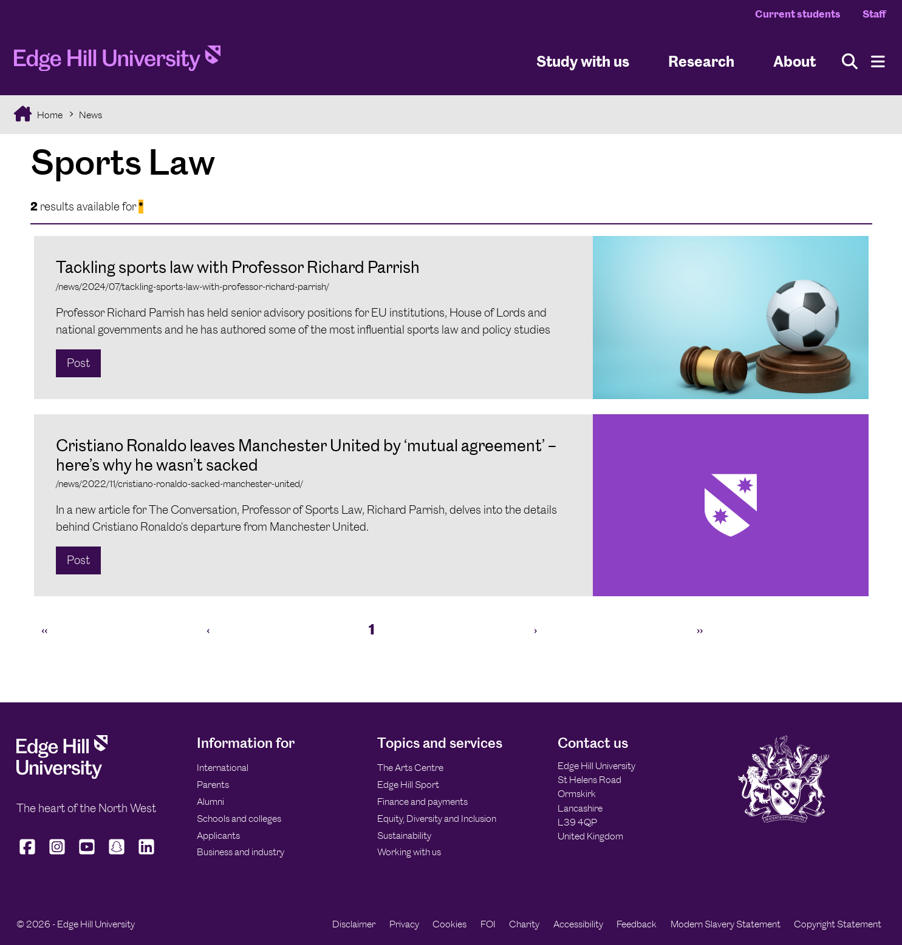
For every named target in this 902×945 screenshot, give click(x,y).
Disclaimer (353, 924)
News (90, 115)
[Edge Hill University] (62, 775)
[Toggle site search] (849, 62)
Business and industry (240, 852)
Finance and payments (422, 801)
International (222, 767)
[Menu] (878, 62)
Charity (524, 924)
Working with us (409, 852)
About (794, 61)
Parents (213, 784)
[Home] (117, 61)
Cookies (449, 924)
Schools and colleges (239, 818)
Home (49, 115)
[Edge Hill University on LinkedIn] (146, 854)
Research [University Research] (701, 61)
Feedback (637, 924)
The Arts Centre (410, 767)
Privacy (404, 924)
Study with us (582, 61)
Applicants (218, 835)
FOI (488, 924)
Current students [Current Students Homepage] (798, 14)
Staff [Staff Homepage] (874, 14)
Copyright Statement (837, 924)
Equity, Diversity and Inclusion (436, 818)
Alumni (210, 801)
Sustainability (404, 835)
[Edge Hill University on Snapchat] (117, 854)
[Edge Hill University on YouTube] (87, 854)
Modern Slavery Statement (726, 924)
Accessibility (578, 924)
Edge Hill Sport (408, 784)
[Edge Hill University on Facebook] (28, 854)
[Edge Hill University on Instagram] (57, 854)
